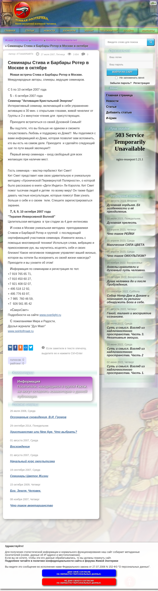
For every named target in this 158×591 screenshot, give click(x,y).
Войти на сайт (122, 72)
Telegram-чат (108, 30)
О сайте (128, 30)
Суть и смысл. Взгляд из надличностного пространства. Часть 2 (126, 352)
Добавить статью (119, 112)
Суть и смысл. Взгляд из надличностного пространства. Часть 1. (126, 369)
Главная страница (119, 95)
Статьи (29, 30)
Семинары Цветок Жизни (29, 476)
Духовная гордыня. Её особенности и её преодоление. (123, 208)
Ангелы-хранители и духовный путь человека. (126, 268)
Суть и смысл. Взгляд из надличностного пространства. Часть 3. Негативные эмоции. (126, 332)
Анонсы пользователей (61, 40)
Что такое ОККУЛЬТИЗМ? (126, 255)
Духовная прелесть (122, 222)
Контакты (148, 30)
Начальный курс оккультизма (32, 461)
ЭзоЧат (88, 30)
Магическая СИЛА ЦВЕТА (126, 244)
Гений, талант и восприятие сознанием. (129, 315)
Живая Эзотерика (17, 40)
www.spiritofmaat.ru (21, 331)
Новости (49, 30)
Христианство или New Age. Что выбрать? (43, 431)
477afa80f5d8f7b (25, 54)
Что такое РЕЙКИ (120, 233)
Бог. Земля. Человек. (25, 490)
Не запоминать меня (131, 77)
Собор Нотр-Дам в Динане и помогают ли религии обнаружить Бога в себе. (128, 299)
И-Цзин (111, 118)
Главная (9, 30)
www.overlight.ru (50, 314)
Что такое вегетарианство (31, 505)
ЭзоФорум (69, 30)
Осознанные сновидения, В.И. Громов (38, 417)
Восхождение (20, 446)
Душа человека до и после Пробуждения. (126, 283)
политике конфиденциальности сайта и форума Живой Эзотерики (75, 560)
